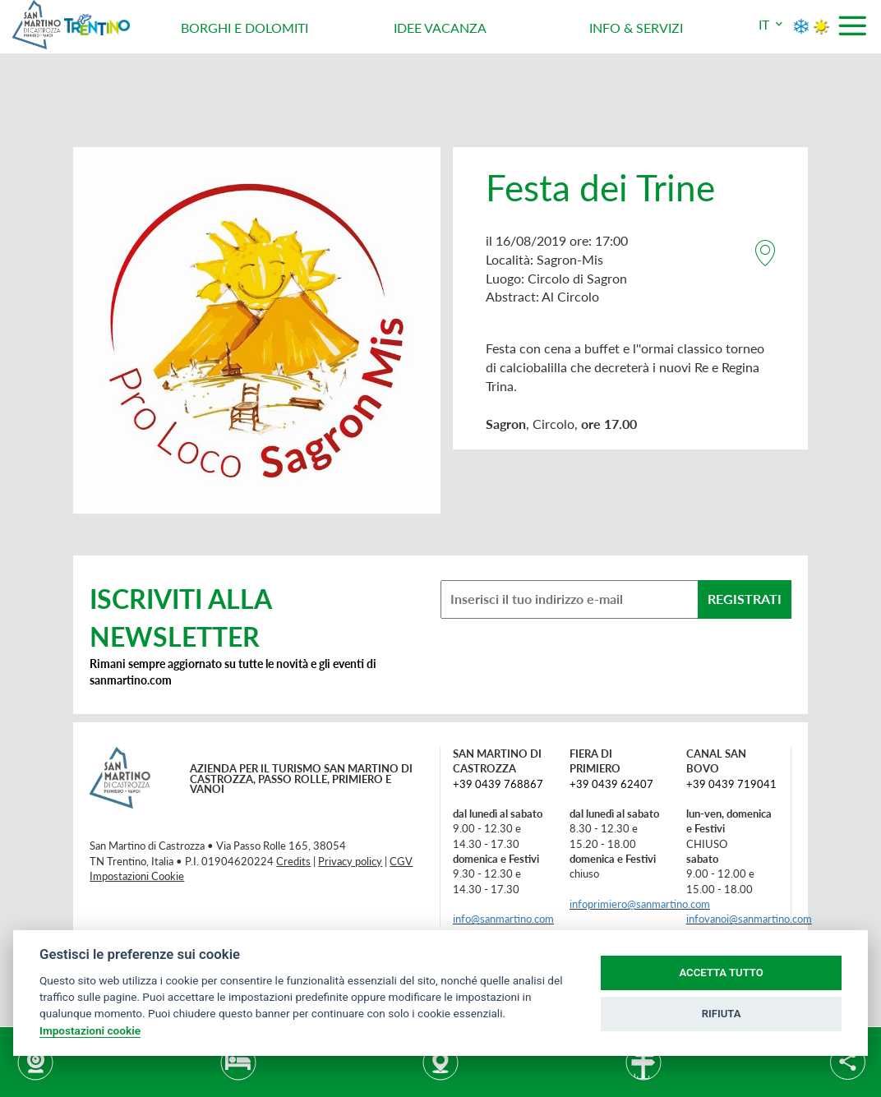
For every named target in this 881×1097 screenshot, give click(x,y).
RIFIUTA (721, 1013)
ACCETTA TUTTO (721, 972)
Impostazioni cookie (90, 1030)
